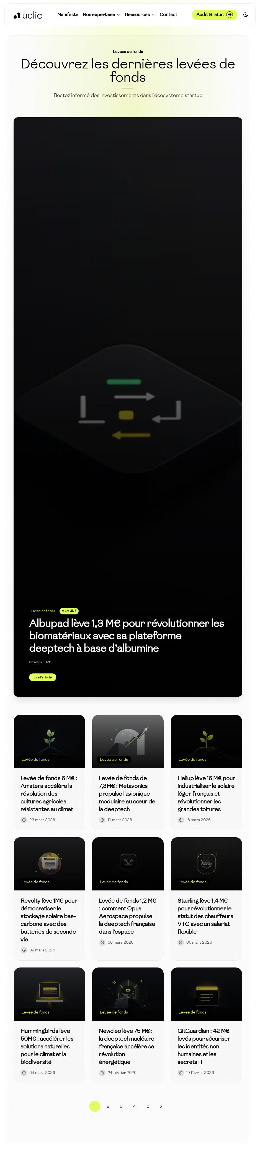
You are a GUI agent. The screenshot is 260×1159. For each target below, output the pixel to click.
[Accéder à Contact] (168, 14)
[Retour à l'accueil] (28, 15)
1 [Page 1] (95, 1106)
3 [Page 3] (121, 1106)
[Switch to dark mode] (246, 15)
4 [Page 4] (134, 1106)
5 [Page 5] (148, 1106)
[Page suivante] (161, 1106)
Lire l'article (43, 677)
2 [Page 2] (108, 1106)
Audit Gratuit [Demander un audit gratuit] (214, 14)
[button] (101, 14)
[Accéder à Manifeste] (67, 14)
